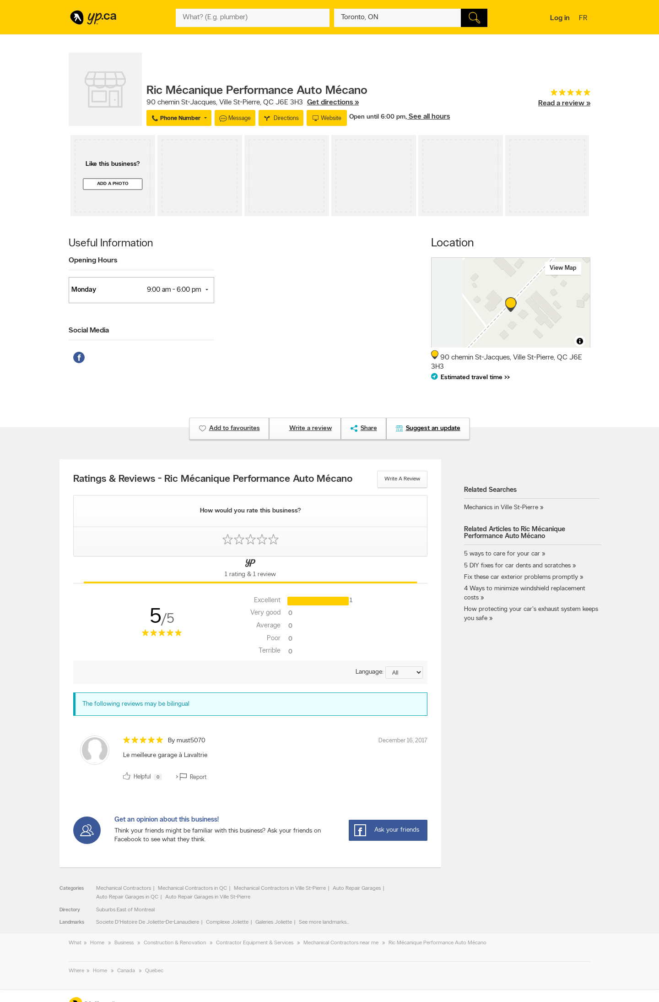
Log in (560, 18)
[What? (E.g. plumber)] (253, 18)
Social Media (89, 330)
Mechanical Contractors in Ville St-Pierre (280, 888)
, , (252, 102)
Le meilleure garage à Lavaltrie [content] (165, 755)
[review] (250, 759)
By (186, 740)
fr (584, 18)
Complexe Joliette (227, 922)
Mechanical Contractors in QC (192, 888)
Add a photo (113, 183)
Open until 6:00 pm (377, 117)
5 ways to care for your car (502, 553)
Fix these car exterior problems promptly (521, 577)
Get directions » (333, 102)
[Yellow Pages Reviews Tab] (250, 569)
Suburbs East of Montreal (125, 910)
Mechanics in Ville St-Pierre (501, 507)
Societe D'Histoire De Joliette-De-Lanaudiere (147, 922)
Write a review (402, 479)
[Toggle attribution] (579, 341)
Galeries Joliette (273, 922)
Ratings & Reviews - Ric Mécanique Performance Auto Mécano (212, 479)
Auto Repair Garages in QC (127, 897)
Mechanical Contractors (123, 888)
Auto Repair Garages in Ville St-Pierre (207, 897)
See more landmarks (322, 922)
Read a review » (564, 103)
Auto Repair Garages (357, 888)
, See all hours (427, 116)
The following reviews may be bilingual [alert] (135, 704)
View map (563, 268)
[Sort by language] (404, 672)
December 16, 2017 (402, 741)
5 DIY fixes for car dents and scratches (517, 565)
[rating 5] (564, 94)
